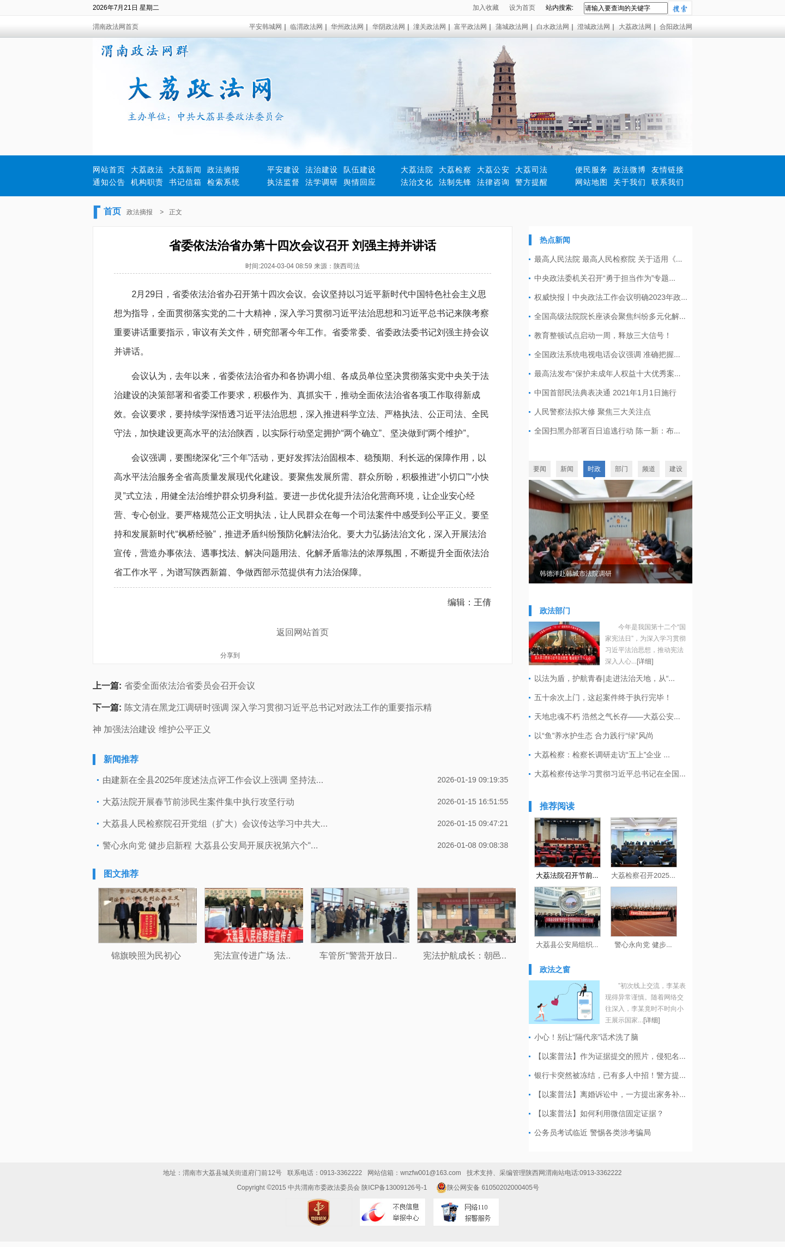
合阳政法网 (676, 27)
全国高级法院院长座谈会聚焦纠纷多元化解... (610, 316)
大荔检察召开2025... (643, 875)
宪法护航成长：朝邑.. (464, 955)
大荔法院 (417, 169)
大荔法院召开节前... (567, 875)
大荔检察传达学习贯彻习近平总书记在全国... (610, 773)
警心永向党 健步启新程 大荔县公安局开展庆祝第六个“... (210, 845)
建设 (676, 469)
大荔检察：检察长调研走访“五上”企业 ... (602, 754)
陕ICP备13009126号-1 (394, 1187)
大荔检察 (455, 169)
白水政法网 (552, 27)
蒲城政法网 (512, 27)
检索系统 (223, 182)
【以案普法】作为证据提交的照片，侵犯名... (610, 1056)
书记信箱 (185, 182)
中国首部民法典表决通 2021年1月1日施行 (605, 392)
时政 (594, 469)
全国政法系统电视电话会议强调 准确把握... (607, 354)
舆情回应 (359, 182)
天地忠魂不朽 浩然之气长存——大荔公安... (607, 716)
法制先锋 (455, 182)
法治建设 (321, 169)
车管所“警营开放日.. (358, 955)
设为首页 (522, 7)
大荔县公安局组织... (567, 945)
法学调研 (321, 182)
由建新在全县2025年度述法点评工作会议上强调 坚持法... (212, 780)
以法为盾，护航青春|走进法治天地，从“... (604, 678)
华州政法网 (347, 27)
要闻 (539, 469)
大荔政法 (147, 169)
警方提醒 (531, 182)
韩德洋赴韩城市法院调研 (576, 573)
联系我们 (667, 182)
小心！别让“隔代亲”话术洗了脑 (586, 1037)
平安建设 (283, 169)
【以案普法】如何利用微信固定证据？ (599, 1113)
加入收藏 (486, 7)
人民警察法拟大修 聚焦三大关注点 (592, 411)
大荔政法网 (635, 27)
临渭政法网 (306, 27)
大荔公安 (493, 169)
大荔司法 (531, 169)
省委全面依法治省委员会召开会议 (189, 685)
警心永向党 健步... (643, 945)
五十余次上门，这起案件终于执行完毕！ (603, 697)
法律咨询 (493, 182)
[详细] (645, 661)
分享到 (230, 655)
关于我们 (629, 182)
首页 (112, 211)
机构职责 (147, 182)
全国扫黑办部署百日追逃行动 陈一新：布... (607, 430)
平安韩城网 (265, 27)
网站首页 (109, 169)
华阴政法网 (388, 27)
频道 (648, 469)
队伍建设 (359, 169)
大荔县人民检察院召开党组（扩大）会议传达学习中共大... (215, 823)
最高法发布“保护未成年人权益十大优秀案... (607, 373)
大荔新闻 (185, 169)
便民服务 (591, 169)
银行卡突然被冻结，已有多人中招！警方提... (610, 1075)
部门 (621, 469)
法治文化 (417, 182)
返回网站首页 (302, 632)
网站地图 (591, 182)
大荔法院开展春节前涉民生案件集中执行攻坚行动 (198, 801)
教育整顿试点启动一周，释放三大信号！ (603, 335)
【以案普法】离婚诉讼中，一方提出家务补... (610, 1094)
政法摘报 (223, 169)
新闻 (566, 469)
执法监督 (283, 182)
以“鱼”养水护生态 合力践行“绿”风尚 (594, 735)
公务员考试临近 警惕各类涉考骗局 (592, 1132)
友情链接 (667, 169)
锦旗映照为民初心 (146, 955)
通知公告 (109, 182)
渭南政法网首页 (115, 27)
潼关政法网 (429, 27)
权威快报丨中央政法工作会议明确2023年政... (610, 297)
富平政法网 (470, 27)
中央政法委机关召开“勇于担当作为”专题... (604, 278)
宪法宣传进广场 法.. (252, 955)
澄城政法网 (593, 27)
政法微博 (629, 169)
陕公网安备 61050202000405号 (487, 1187)
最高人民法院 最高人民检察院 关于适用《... (608, 259)
